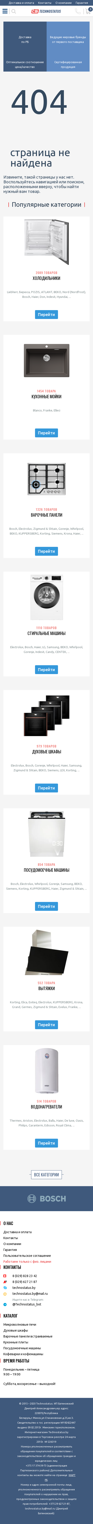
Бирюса (24, 292)
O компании (12, 1244)
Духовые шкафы (46, 752)
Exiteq (33, 1002)
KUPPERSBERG (29, 533)
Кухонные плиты (15, 1342)
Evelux (62, 1007)
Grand (16, 1007)
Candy (50, 651)
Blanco (37, 410)
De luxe (69, 1120)
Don (42, 296)
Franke (47, 410)
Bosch (26, 296)
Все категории (46, 1175)
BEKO (57, 292)
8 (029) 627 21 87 (25, 1282)
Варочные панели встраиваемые (28, 1336)
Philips (23, 1125)
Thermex (16, 1120)
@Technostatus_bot (27, 1304)
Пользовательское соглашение (27, 1256)
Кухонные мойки (46, 396)
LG (43, 647)
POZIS (35, 292)
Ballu (52, 1120)
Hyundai (62, 296)
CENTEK (60, 651)
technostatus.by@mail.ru (30, 1293)
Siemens (57, 533)
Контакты (44, 2)
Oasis (79, 1120)
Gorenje (63, 528)
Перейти (46, 314)
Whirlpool (76, 528)
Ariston (28, 1120)
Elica (24, 1002)
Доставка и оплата (21, 2)
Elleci (57, 410)
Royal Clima (63, 1125)
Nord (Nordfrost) (74, 292)
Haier (35, 296)
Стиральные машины (46, 633)
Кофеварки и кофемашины (23, 1354)
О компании (63, 2)
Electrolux (25, 528)
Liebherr (12, 292)
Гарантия (82, 2)
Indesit (51, 296)
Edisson (49, 1125)
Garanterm (36, 1125)
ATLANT (46, 292)
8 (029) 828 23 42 (25, 1276)
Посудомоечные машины (46, 870)
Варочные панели (46, 515)
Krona (68, 533)
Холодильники (46, 278)
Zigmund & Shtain (45, 528)
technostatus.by (24, 1288)
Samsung (53, 647)
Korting (45, 533)
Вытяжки (46, 988)
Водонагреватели (46, 1107)
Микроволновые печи (19, 1324)
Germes (27, 1007)
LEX (62, 770)
